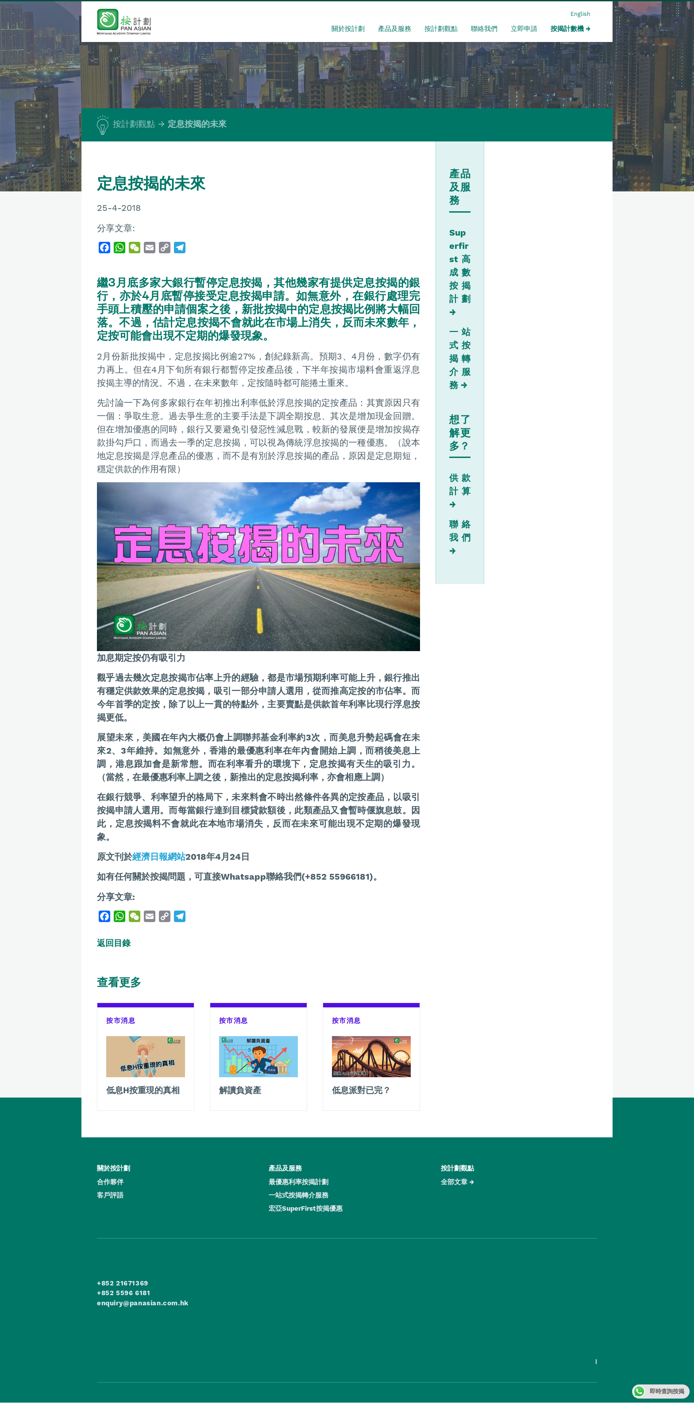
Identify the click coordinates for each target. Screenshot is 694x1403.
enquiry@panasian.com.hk (143, 1303)
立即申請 (524, 29)
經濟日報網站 (158, 856)
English (580, 14)
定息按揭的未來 (197, 124)
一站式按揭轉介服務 (459, 358)
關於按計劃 (348, 29)
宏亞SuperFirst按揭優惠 (306, 1208)
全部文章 (454, 1182)
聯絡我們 (484, 29)
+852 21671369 (122, 1283)
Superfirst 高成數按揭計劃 (459, 265)
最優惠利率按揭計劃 (298, 1182)
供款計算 (459, 484)
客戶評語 (110, 1195)
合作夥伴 (110, 1182)
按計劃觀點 (441, 29)
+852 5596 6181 (123, 1293)
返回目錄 (114, 943)
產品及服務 (394, 29)
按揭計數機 (567, 29)
